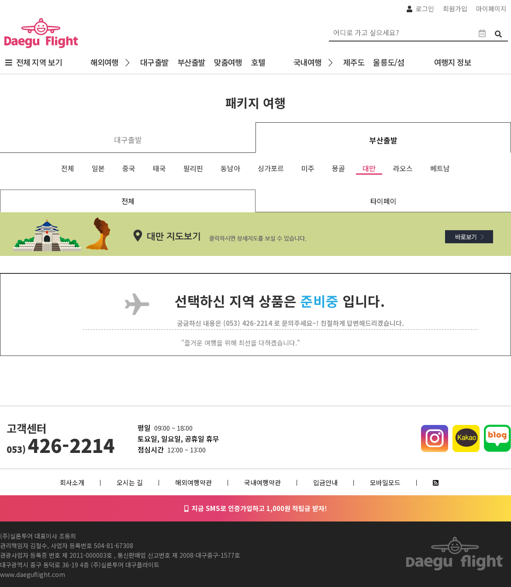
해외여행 (104, 62)
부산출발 (191, 62)
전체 (67, 168)
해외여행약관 (193, 482)
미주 (307, 168)
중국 (128, 168)
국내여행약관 (262, 482)
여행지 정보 (454, 62)
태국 (159, 168)
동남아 (230, 168)
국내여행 (307, 62)
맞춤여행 (228, 62)
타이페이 (383, 201)
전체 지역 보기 (39, 62)
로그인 (425, 8)
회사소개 (72, 482)
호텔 (258, 62)
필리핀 (193, 168)
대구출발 (154, 62)
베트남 (440, 168)
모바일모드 (385, 482)
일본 (98, 168)
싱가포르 (271, 168)
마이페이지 (491, 8)
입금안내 (325, 482)
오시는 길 (130, 482)
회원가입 (455, 8)
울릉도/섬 (388, 62)
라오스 (403, 168)
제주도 (353, 62)
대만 (369, 168)
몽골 (338, 168)
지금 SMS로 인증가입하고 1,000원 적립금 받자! (255, 508)
